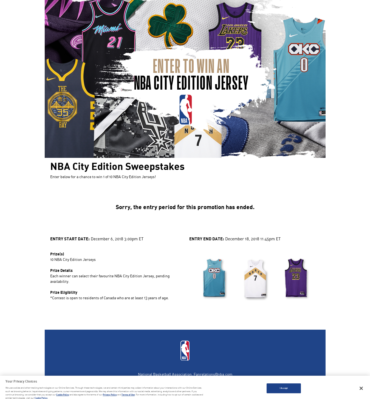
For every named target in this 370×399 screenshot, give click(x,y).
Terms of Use (128, 395)
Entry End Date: (206, 238)
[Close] (361, 389)
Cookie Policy (62, 395)
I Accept (284, 389)
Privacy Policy (110, 395)
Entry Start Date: (70, 238)
